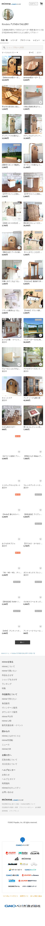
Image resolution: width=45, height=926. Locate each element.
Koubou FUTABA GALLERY (15, 24)
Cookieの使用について (28, 804)
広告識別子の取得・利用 (10, 807)
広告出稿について (9, 760)
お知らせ (6, 775)
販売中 (39, 52)
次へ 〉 (22, 642)
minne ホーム (5, 653)
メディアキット (14, 811)
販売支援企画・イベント (12, 725)
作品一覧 (4, 40)
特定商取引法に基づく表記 (10, 804)
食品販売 (6, 703)
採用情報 (5, 811)
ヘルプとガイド (8, 779)
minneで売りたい (9, 699)
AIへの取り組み (36, 896)
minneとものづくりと (11, 736)
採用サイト (24, 896)
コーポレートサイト (10, 896)
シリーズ (14, 40)
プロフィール (25, 40)
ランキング (7, 684)
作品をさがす (7, 675)
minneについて (8, 666)
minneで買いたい (9, 671)
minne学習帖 (7, 740)
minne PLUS (7, 716)
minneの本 (6, 749)
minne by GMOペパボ (11, 4)
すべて (31, 52)
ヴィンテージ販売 (9, 708)
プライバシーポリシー (26, 807)
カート (41, 4)
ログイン (33, 4)
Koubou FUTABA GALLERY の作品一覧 (23, 653)
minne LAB (6, 721)
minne (13, 799)
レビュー (36, 40)
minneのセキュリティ (11, 788)
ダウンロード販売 (9, 712)
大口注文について (9, 764)
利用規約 (6, 783)
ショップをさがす (9, 680)
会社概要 (38, 807)
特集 (4, 688)
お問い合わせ (7, 792)
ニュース (6, 745)
